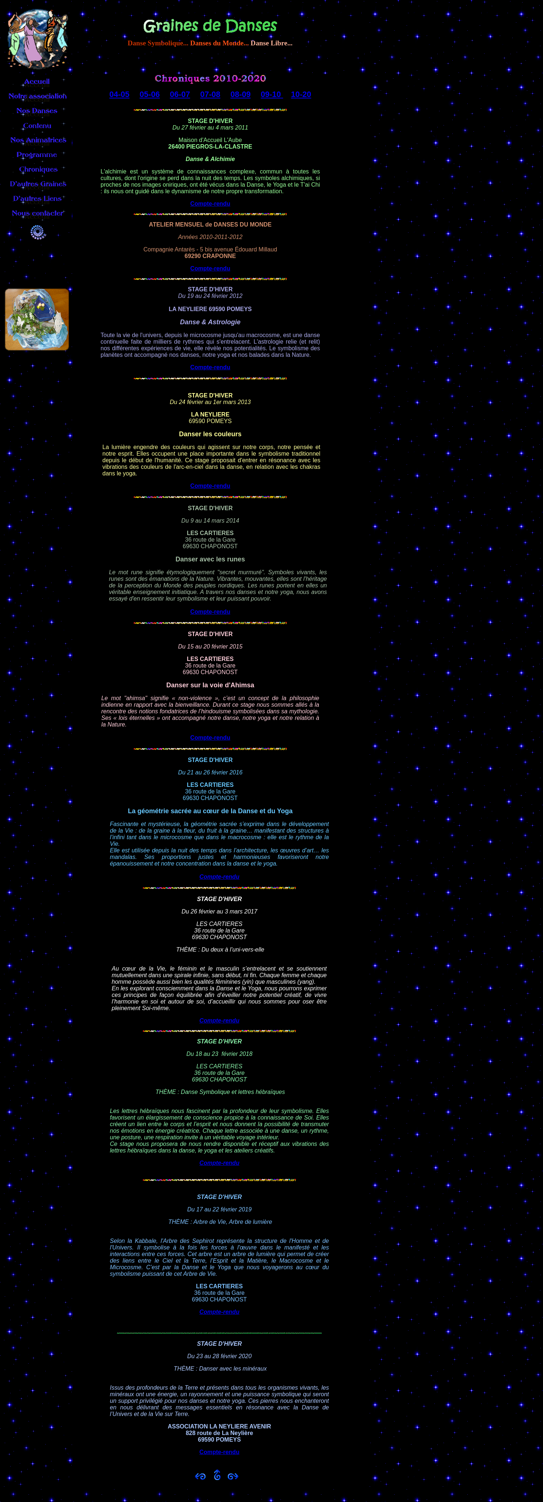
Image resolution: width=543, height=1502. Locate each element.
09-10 (272, 94)
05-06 (150, 94)
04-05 (119, 94)
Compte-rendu (210, 204)
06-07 (180, 94)
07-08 (210, 94)
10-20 (301, 94)
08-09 (240, 94)
